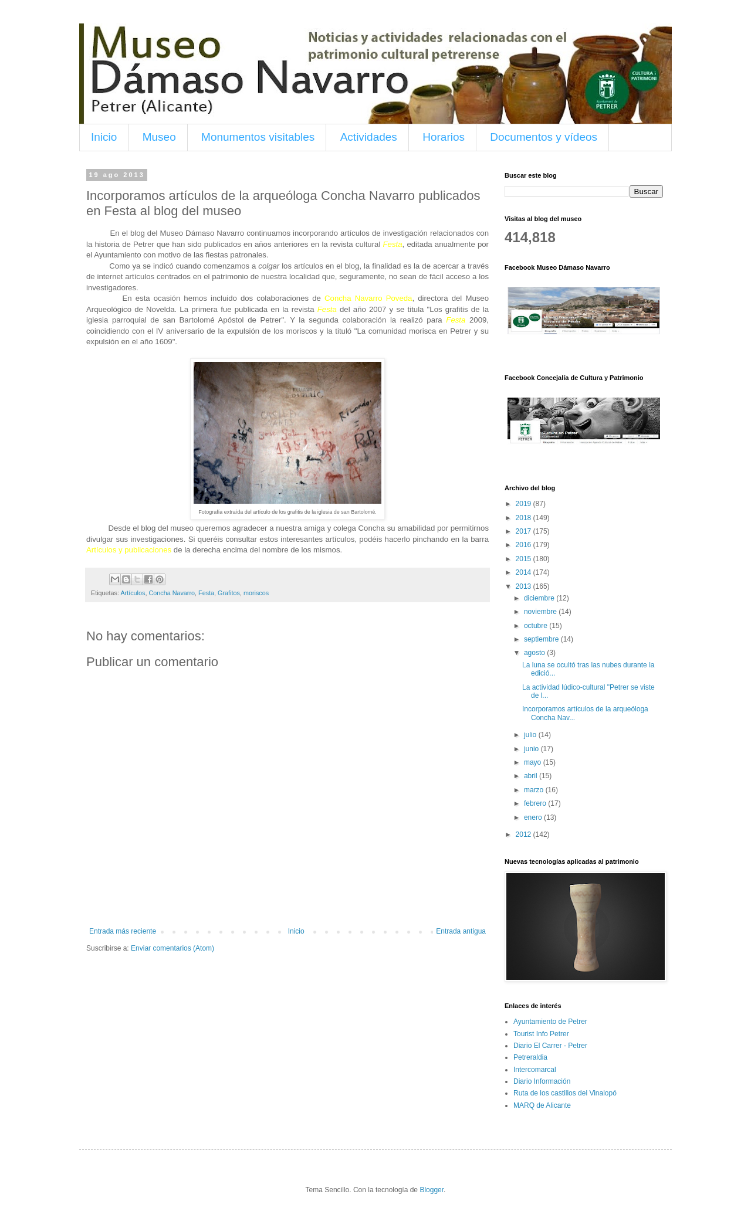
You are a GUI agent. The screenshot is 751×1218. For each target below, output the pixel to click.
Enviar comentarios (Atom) (172, 948)
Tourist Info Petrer (541, 1034)
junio (532, 749)
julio (531, 735)
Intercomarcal (534, 1070)
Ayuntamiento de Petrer (550, 1021)
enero (534, 817)
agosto (535, 653)
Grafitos (229, 592)
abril (531, 776)
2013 (524, 586)
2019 (524, 504)
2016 (524, 545)
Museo (159, 137)
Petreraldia (530, 1057)
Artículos (132, 592)
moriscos (256, 592)
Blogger (432, 1190)
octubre (536, 626)
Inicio (104, 137)
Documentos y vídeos (543, 137)
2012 (524, 834)
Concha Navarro (171, 592)
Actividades (368, 137)
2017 (524, 531)
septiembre (542, 639)
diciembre (540, 598)
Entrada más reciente (122, 931)
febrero (536, 803)
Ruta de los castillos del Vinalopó (565, 1093)
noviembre (541, 612)
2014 (524, 572)
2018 (524, 518)
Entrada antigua (461, 931)
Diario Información (541, 1081)
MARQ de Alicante (542, 1105)
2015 (524, 559)
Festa (206, 592)
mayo (533, 762)
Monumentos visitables (257, 137)
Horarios (443, 137)
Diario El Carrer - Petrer (550, 1045)
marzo (535, 790)
